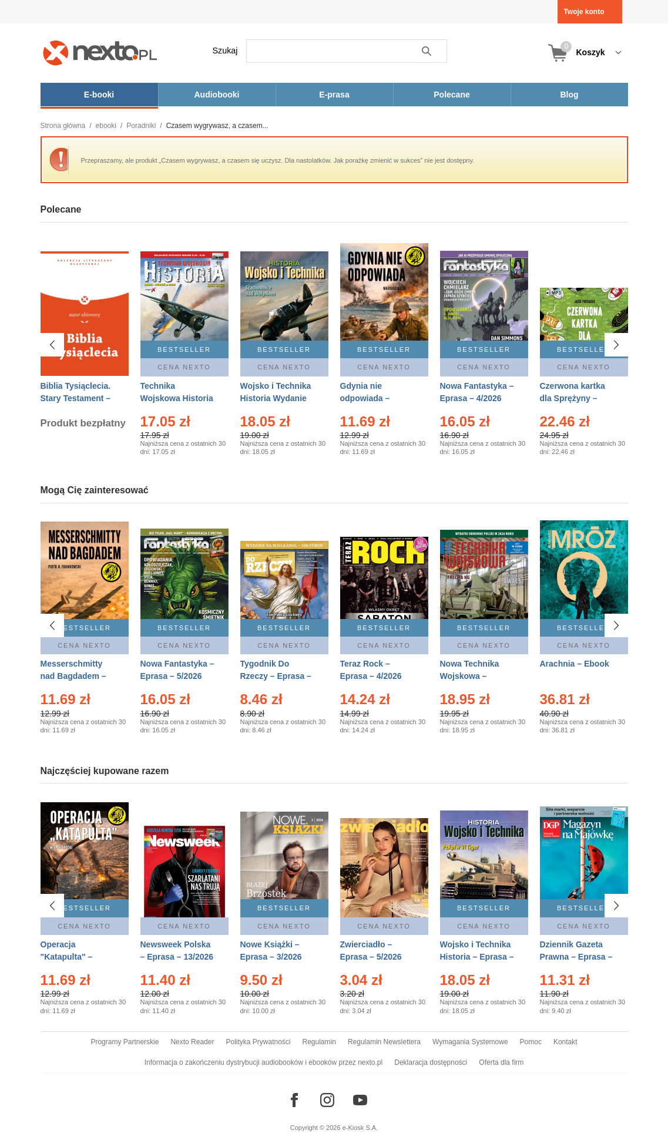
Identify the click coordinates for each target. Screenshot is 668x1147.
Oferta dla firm (501, 1062)
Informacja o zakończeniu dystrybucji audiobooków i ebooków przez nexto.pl (264, 1062)
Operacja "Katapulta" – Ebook (67, 957)
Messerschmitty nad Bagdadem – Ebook (73, 676)
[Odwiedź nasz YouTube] (360, 1100)
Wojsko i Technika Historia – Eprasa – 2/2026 (477, 957)
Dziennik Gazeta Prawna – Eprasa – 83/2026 (576, 957)
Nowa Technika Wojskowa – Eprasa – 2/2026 (471, 676)
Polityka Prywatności (258, 1042)
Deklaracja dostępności (430, 1062)
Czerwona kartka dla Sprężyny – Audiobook (572, 398)
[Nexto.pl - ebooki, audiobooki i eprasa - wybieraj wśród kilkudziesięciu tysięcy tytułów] (100, 52)
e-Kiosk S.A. (360, 1127)
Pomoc (531, 1042)
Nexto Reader (192, 1042)
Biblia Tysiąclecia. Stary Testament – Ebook (76, 398)
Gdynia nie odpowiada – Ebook (365, 398)
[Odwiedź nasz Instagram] (327, 1100)
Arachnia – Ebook (574, 663)
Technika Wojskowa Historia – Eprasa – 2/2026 (176, 398)
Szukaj (225, 50)
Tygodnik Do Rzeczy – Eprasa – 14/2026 (275, 676)
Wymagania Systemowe (470, 1042)
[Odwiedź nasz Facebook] (294, 1100)
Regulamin (319, 1042)
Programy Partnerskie (124, 1042)
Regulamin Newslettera (384, 1042)
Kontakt (565, 1042)
